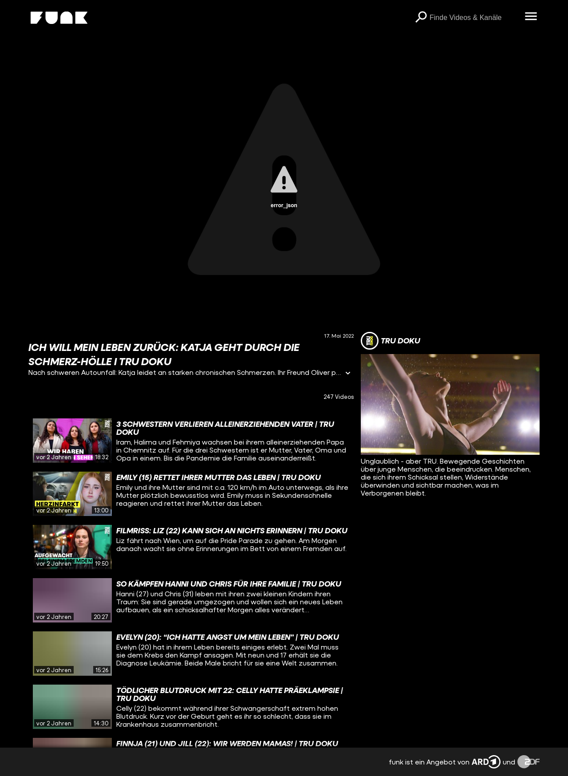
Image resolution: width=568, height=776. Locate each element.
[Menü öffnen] (531, 16)
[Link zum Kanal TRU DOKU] (390, 341)
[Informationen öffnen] (348, 373)
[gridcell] (191, 440)
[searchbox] (474, 18)
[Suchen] (421, 17)
